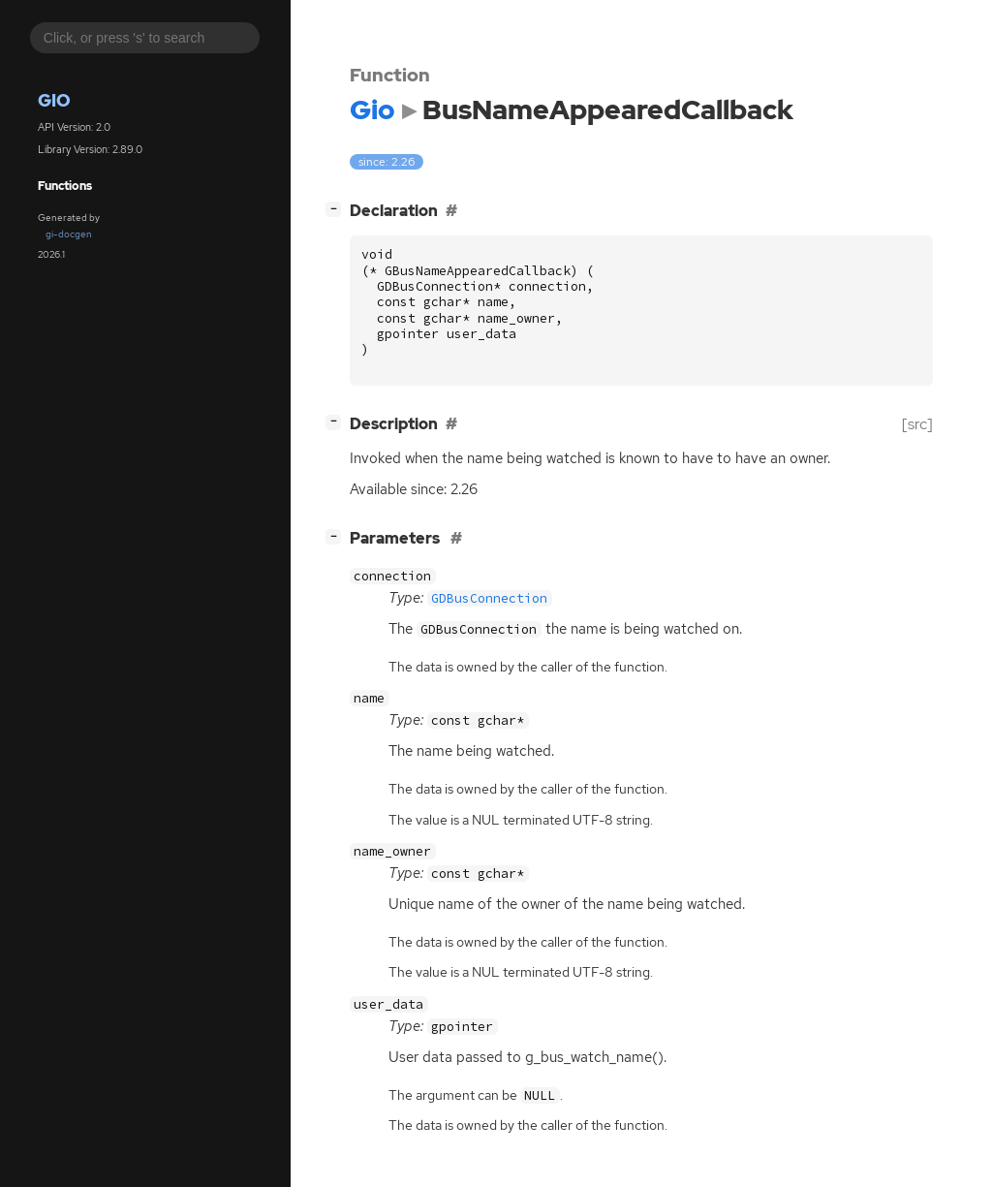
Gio (54, 100)
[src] (917, 424)
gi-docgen (69, 234)
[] (337, 209)
